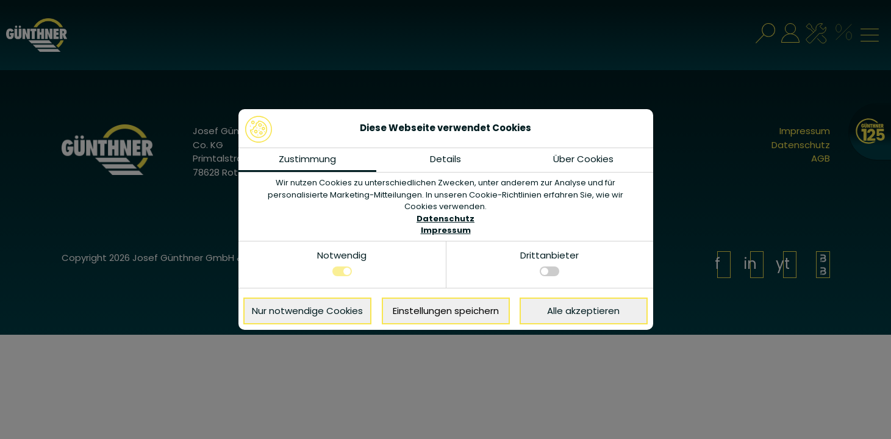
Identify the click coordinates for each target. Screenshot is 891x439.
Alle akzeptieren (583, 310)
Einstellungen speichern (446, 310)
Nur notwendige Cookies (307, 310)
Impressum (446, 230)
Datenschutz (445, 218)
